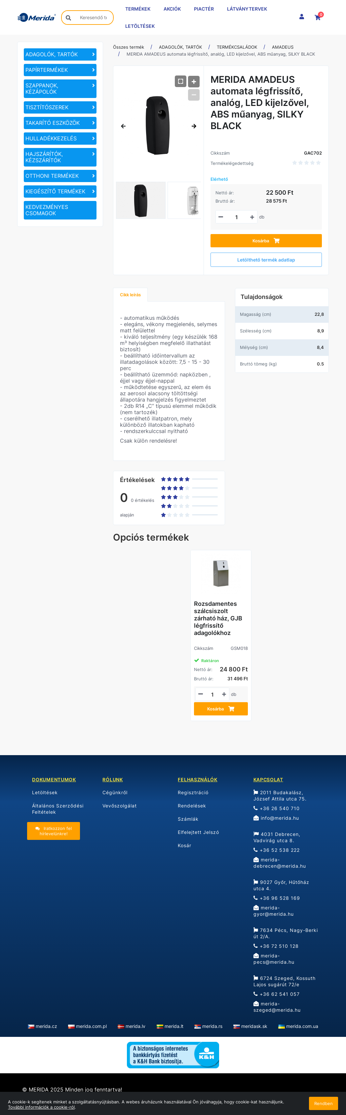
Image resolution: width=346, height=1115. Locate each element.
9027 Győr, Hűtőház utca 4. (281, 885)
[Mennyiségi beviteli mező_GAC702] (236, 217)
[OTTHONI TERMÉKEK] (60, 176)
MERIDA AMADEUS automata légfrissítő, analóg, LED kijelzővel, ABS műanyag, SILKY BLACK (221, 54)
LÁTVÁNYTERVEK (247, 9)
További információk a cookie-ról (41, 1107)
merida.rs (212, 1026)
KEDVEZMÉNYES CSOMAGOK (46, 210)
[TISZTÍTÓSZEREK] (60, 107)
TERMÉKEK (137, 9)
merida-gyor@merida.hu (273, 911)
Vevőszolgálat (119, 805)
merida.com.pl (91, 1026)
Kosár (184, 845)
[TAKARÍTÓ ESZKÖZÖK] (60, 123)
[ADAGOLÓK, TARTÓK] (60, 54)
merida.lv (135, 1026)
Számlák (188, 819)
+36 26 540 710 (276, 808)
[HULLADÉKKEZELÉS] (60, 138)
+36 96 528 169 (276, 898)
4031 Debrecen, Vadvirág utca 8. (276, 837)
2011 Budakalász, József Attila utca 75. (280, 795)
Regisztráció (193, 792)
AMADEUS (282, 47)
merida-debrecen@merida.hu (279, 863)
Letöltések (45, 792)
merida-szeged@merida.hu (277, 1007)
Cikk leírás (130, 294)
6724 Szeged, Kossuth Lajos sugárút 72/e (284, 981)
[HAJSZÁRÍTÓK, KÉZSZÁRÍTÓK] (60, 157)
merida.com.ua (302, 1026)
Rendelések (192, 805)
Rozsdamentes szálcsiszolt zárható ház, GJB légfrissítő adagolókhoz (218, 618)
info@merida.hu (276, 818)
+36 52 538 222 (276, 850)
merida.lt (174, 1026)
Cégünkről (115, 792)
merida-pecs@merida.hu (273, 959)
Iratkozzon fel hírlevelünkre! (53, 831)
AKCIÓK (172, 9)
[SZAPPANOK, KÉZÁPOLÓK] (60, 88)
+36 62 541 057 (276, 994)
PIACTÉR (204, 9)
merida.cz (46, 1026)
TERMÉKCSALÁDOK (237, 47)
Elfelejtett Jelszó (198, 832)
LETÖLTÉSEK (140, 26)
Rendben (323, 1103)
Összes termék (128, 47)
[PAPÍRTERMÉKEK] (60, 70)
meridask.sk (254, 1026)
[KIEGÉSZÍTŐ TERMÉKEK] (60, 191)
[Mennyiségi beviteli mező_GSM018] (212, 694)
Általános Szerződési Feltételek (58, 809)
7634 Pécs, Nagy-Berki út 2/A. (285, 933)
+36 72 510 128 (276, 946)
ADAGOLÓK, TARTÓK (180, 47)
